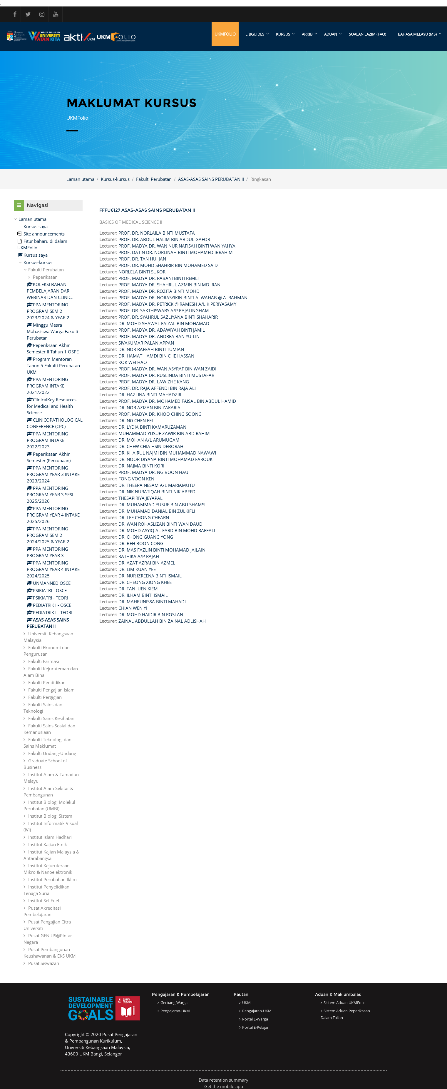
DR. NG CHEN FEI (135, 420)
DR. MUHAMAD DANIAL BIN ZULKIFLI (156, 511)
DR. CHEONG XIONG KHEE (145, 582)
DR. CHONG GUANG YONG (145, 537)
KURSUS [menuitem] (283, 34)
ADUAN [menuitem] (330, 34)
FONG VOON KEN (136, 479)
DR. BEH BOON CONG (140, 543)
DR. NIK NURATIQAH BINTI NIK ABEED (156, 492)
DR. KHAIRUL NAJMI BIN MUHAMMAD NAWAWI (167, 453)
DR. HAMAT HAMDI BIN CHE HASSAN (156, 356)
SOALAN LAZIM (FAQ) (367, 34)
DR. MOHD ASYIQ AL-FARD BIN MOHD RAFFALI (166, 530)
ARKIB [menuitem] (307, 34)
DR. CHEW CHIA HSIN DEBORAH (150, 446)
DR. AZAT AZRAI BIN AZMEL (146, 563)
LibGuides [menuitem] (254, 34)
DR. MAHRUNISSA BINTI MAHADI (152, 601)
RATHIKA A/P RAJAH (138, 556)
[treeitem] (48, 591)
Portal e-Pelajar (255, 1027)
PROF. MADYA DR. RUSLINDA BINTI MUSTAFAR (166, 375)
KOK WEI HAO (132, 362)
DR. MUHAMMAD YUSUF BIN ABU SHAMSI (161, 504)
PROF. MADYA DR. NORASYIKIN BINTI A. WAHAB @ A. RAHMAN (182, 297)
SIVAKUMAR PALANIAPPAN (146, 343)
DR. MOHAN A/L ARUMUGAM (149, 440)
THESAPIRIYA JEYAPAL (140, 498)
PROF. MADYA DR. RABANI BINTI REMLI (158, 278)
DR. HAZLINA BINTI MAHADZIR (149, 394)
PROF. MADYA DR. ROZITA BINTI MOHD (159, 291)
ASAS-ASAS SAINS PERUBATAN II (211, 179)
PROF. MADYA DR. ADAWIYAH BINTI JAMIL (161, 330)
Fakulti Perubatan (154, 179)
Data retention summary (223, 1080)
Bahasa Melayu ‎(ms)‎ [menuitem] (417, 34)
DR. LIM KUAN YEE (137, 569)
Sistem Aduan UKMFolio (345, 1002)
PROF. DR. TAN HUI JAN (142, 259)
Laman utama (80, 179)
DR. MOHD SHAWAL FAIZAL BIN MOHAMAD (163, 323)
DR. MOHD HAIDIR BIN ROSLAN (150, 614)
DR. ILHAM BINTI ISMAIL (143, 595)
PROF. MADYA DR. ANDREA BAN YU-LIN (159, 336)
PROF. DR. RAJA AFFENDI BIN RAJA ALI (157, 388)
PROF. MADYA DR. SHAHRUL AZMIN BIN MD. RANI (170, 285)
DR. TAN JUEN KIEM (138, 589)
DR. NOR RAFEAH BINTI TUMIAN (151, 349)
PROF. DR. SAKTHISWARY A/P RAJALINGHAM (163, 310)
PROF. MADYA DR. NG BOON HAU (153, 472)
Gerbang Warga (173, 1002)
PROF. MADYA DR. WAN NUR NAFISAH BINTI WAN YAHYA (176, 246)
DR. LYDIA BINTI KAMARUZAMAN (152, 427)
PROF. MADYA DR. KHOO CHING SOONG (160, 414)
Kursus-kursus (115, 179)
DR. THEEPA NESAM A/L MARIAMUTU (156, 485)
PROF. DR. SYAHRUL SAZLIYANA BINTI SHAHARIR (168, 317)
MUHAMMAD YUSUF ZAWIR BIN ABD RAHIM (164, 433)
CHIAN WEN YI (132, 608)
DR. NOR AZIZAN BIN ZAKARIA (149, 407)
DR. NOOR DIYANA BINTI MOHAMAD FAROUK (165, 459)
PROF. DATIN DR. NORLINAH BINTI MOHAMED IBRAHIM (175, 252)
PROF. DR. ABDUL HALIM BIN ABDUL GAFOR (164, 239)
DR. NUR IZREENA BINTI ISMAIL (150, 576)
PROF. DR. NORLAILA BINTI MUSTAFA (156, 233)
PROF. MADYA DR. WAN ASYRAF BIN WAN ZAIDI (167, 369)
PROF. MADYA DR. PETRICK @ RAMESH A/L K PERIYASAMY (177, 304)
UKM (246, 1002)
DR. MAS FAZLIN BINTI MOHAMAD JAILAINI (162, 550)
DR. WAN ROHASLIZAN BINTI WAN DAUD (160, 524)
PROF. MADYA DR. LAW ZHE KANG (153, 382)
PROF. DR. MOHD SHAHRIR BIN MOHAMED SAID (168, 265)
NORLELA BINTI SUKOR (141, 272)
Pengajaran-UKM (175, 1010)
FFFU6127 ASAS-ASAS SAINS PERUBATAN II (147, 210)
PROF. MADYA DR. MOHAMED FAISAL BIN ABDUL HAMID (177, 401)
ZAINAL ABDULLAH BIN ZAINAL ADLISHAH (162, 621)
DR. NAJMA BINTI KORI (141, 466)
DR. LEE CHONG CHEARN (143, 517)
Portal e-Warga (255, 1019)
